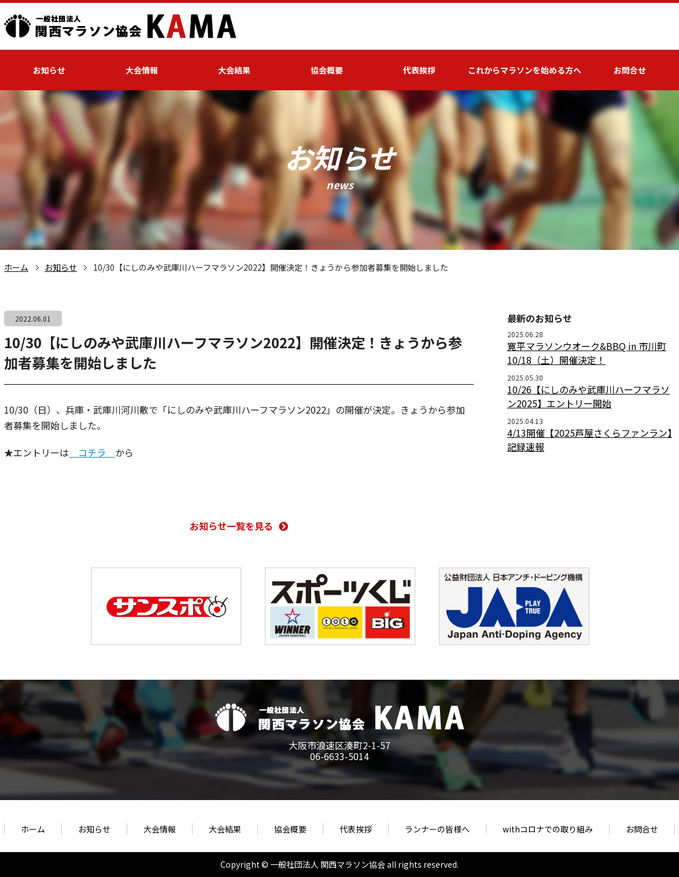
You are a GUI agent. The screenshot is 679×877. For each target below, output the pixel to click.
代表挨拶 (419, 70)
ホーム (16, 267)
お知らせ (49, 70)
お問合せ (630, 70)
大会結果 (234, 70)
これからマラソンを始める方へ (524, 70)
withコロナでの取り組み (548, 829)
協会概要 (327, 70)
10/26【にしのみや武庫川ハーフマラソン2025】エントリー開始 (588, 396)
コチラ (92, 452)
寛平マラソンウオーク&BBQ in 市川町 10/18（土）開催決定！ (586, 353)
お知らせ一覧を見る (239, 526)
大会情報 (142, 70)
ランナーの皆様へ (437, 829)
